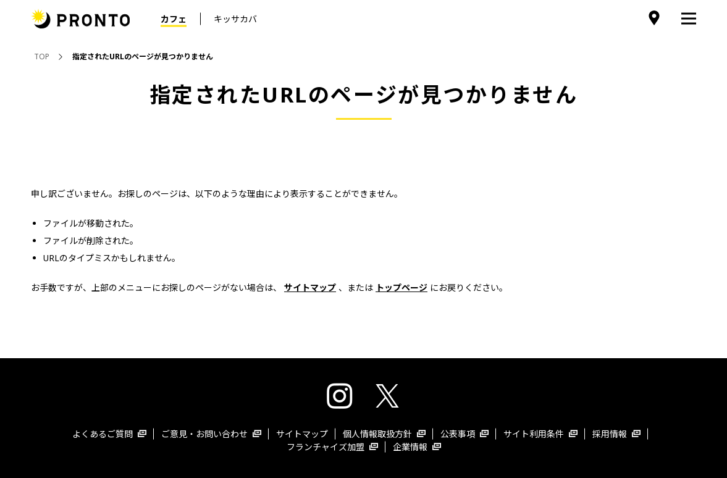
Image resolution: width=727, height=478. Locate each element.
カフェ (174, 19)
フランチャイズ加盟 (332, 447)
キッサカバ (235, 19)
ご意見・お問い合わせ (211, 434)
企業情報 (417, 447)
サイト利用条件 (540, 434)
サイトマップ (302, 434)
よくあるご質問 (109, 434)
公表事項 (464, 434)
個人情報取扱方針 (384, 434)
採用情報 (616, 434)
